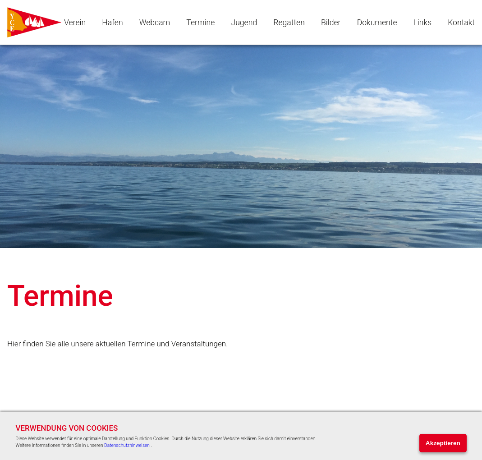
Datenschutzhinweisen (127, 445)
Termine (200, 22)
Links (422, 22)
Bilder (330, 22)
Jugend (244, 22)
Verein (75, 22)
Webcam (154, 22)
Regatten (289, 22)
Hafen (112, 22)
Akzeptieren (443, 443)
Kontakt (461, 22)
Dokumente (377, 22)
